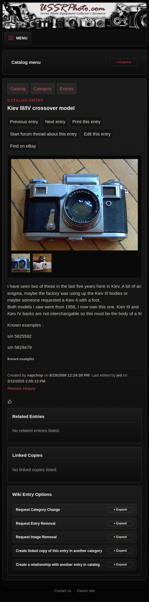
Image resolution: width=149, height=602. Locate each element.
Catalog (18, 88)
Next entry (55, 121)
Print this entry (86, 121)
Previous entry (24, 121)
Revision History (21, 388)
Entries (67, 88)
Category (43, 88)
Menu (17, 38)
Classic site (86, 591)
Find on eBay (23, 145)
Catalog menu (26, 62)
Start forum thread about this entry (43, 133)
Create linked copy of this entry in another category (59, 551)
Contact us (62, 591)
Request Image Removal (36, 537)
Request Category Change (38, 510)
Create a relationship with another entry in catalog (58, 565)
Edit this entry (97, 133)
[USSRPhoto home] (74, 16)
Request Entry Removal (36, 523)
